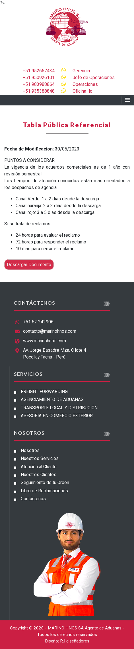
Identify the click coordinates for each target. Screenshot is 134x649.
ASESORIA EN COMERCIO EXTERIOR (57, 415)
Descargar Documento (29, 264)
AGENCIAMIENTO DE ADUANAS (52, 399)
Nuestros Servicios (40, 458)
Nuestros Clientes (38, 474)
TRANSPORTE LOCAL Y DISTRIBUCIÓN (59, 407)
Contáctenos (33, 498)
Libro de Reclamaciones (44, 490)
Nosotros (30, 450)
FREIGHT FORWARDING (44, 391)
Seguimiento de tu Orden (45, 482)
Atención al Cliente (39, 466)
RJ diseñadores (74, 641)
